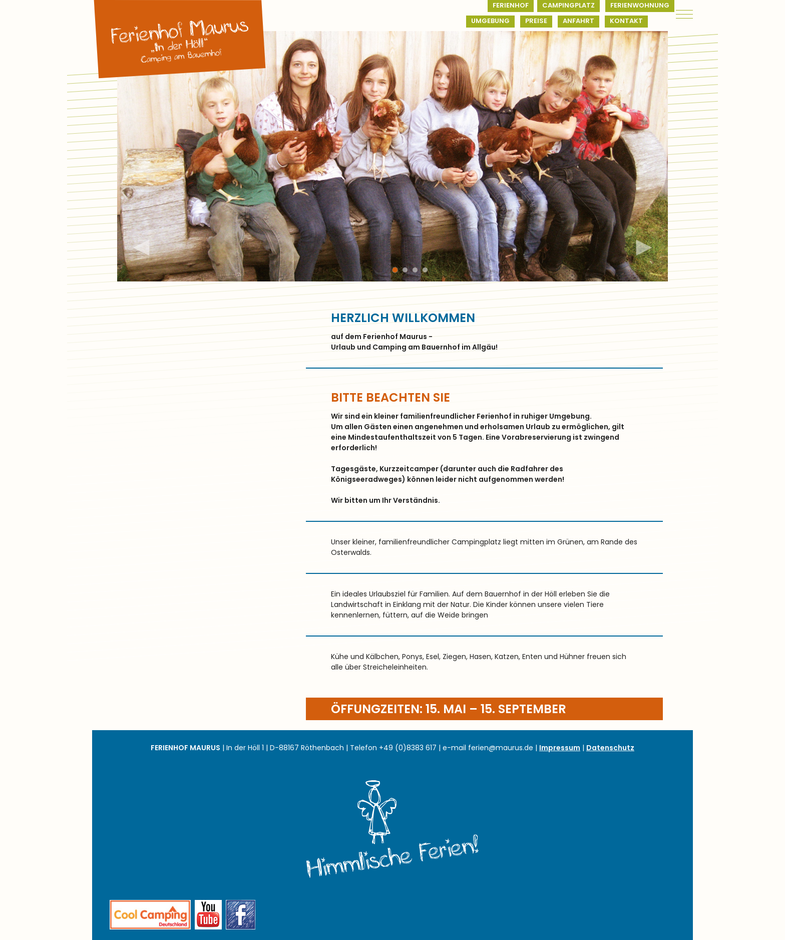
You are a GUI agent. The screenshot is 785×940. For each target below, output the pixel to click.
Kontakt (626, 21)
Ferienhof (511, 5)
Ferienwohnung (639, 5)
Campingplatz (568, 5)
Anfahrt (578, 21)
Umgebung (490, 21)
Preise (536, 21)
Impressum (559, 748)
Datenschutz (610, 748)
